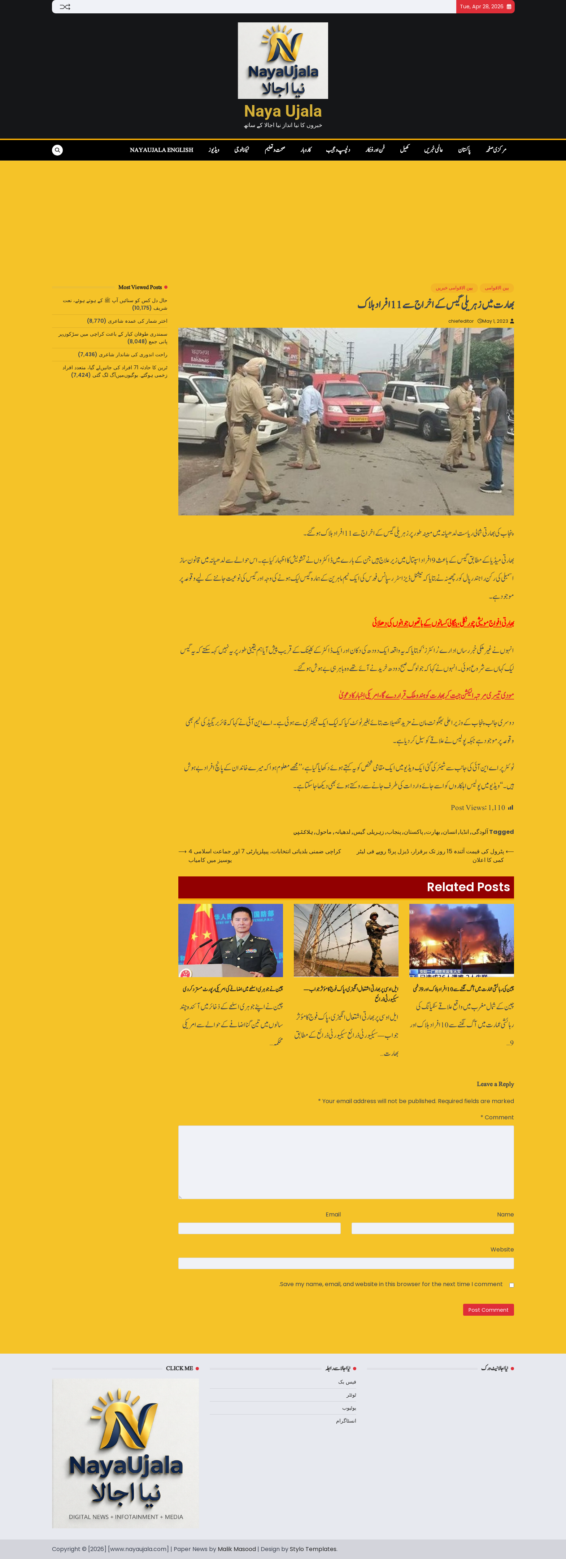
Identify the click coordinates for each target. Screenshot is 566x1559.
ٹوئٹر (351, 1394)
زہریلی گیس (368, 832)
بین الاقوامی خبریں (454, 288)
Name (505, 1214)
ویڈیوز (213, 150)
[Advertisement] (283, 214)
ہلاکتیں (303, 832)
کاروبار (305, 150)
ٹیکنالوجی (241, 150)
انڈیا (464, 832)
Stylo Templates (313, 1549)
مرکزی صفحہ (496, 150)
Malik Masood (237, 1549)
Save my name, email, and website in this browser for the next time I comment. (391, 1284)
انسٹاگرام (346, 1420)
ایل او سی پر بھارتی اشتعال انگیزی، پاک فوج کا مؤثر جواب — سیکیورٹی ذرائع (351, 995)
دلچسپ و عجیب (338, 150)
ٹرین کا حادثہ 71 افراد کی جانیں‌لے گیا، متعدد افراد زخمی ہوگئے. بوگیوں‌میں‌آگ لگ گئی (114, 371)
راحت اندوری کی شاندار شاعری (133, 354)
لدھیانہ (343, 832)
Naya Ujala (283, 111)
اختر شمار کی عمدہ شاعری (137, 321)
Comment (497, 1117)
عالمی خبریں (433, 150)
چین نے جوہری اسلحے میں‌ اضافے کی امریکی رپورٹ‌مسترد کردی (233, 989)
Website (502, 1249)
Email (333, 1214)
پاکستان (464, 150)
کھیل (404, 150)
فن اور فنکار (375, 150)
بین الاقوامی (497, 288)
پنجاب (394, 832)
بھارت (433, 832)
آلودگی (480, 832)
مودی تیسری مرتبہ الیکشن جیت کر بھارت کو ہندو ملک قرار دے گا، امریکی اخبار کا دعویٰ (426, 695)
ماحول (324, 832)
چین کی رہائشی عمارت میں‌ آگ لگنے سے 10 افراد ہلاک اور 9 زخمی (463, 989)
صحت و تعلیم (275, 150)
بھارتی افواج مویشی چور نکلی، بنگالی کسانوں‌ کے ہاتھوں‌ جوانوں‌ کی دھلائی (443, 623)
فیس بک (347, 1381)
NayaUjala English (161, 150)
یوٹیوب (349, 1407)
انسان (450, 832)
